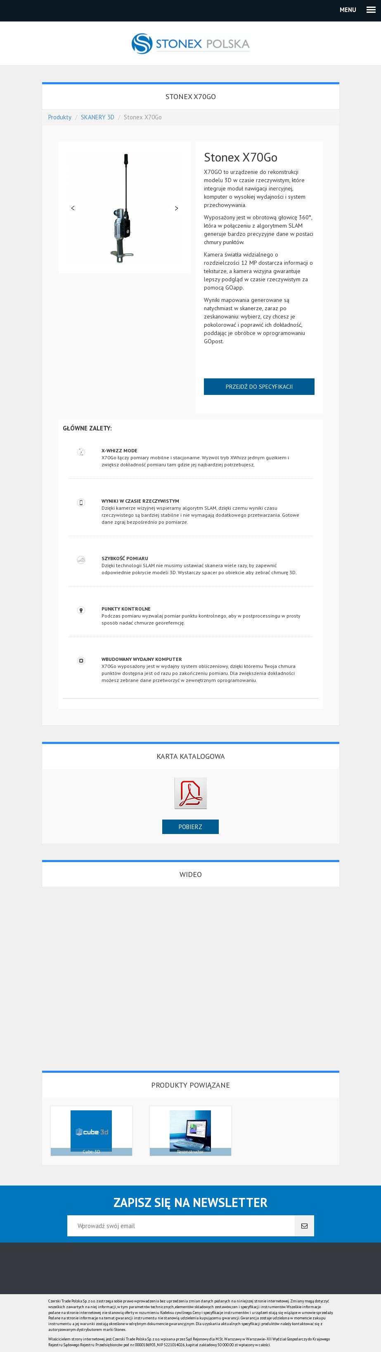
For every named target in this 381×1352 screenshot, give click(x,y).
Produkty (59, 117)
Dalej (176, 208)
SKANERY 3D (97, 117)
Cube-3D (91, 1152)
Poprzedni (73, 208)
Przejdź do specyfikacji (259, 386)
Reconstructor (190, 1152)
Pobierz (190, 827)
